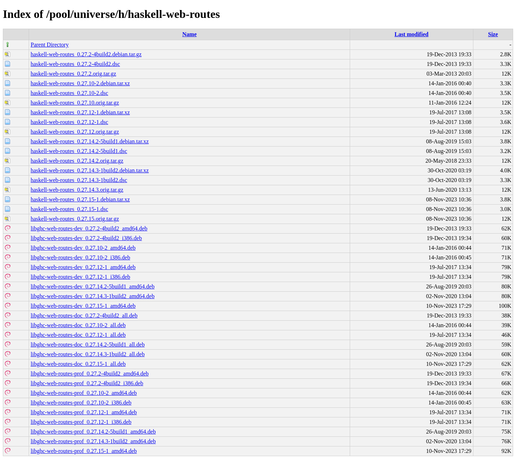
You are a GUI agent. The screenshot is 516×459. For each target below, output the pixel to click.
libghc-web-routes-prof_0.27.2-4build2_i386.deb (86, 383)
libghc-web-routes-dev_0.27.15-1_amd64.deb (82, 306)
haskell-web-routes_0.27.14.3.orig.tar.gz (76, 190)
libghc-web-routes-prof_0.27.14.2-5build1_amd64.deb (93, 432)
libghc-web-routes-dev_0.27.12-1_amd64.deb (82, 267)
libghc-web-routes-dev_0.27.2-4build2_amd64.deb (88, 228)
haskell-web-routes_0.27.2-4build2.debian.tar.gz (86, 54)
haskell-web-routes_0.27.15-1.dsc (69, 209)
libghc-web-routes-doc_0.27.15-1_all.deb (77, 364)
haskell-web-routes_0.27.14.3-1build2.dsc (78, 180)
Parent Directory (49, 45)
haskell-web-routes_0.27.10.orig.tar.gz (74, 103)
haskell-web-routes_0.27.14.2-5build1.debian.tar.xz (89, 141)
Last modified (412, 34)
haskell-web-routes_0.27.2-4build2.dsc (75, 64)
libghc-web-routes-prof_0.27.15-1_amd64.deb (83, 451)
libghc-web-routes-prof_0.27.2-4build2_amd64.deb (89, 373)
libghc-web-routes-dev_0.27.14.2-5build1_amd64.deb (92, 286)
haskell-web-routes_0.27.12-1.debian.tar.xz (80, 112)
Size (493, 34)
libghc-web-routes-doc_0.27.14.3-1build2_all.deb (87, 354)
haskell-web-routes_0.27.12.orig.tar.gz (74, 132)
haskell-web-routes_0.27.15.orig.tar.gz (74, 219)
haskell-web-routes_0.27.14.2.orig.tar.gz (76, 161)
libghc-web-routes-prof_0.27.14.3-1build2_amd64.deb (93, 441)
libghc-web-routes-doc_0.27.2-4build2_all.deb (83, 315)
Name (189, 34)
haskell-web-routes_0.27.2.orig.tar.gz (73, 74)
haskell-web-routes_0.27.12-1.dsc (69, 122)
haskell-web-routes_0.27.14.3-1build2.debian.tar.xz (89, 170)
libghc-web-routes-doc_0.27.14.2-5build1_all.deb (87, 344)
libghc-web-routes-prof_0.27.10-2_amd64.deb (83, 393)
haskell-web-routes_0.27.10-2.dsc (69, 93)
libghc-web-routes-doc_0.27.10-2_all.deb (77, 325)
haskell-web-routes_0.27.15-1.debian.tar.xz (80, 199)
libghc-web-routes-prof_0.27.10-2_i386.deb (80, 403)
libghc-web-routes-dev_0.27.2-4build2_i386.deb (86, 238)
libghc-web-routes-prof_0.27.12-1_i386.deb (80, 422)
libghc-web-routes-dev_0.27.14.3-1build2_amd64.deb (92, 296)
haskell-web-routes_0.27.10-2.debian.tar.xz (80, 83)
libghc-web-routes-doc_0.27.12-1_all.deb (77, 335)
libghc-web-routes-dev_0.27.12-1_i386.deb (80, 277)
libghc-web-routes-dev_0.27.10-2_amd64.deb (82, 248)
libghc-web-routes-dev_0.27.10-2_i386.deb (80, 257)
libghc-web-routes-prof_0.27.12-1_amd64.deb (83, 412)
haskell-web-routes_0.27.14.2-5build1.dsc (78, 151)
